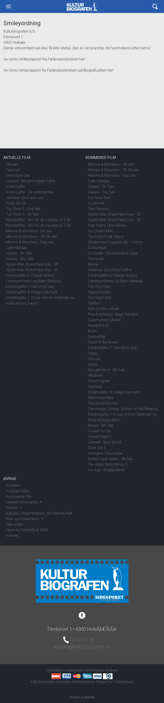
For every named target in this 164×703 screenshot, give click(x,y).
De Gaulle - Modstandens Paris (113, 253)
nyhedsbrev (55, 670)
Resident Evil (98, 325)
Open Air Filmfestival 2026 (27, 530)
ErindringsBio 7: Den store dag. (30, 286)
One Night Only (100, 297)
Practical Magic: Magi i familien (113, 314)
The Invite (96, 259)
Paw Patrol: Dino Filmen (107, 225)
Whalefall (95, 375)
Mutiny (93, 264)
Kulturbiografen (82, 6)
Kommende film (19, 496)
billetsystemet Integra (89, 682)
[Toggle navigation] (8, 6)
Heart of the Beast (103, 342)
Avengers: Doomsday (105, 453)
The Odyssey (98, 209)
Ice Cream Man (100, 231)
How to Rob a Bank (103, 309)
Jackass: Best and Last (25, 197)
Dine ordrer (15, 524)
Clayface (95, 386)
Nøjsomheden (99, 292)
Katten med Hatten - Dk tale (110, 459)
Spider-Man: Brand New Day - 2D (32, 264)
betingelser (75, 670)
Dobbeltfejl (96, 336)
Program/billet (17, 491)
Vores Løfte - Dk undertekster (30, 192)
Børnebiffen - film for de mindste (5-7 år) (38, 225)
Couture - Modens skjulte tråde (30, 181)
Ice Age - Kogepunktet (106, 470)
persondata (94, 670)
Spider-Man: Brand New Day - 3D (32, 270)
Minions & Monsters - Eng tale (30, 242)
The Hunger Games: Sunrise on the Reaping (123, 409)
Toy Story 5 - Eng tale (23, 209)
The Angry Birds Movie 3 (107, 464)
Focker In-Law (99, 431)
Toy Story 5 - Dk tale (22, 214)
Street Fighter (99, 381)
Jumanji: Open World (104, 442)
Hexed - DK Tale (101, 425)
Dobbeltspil (97, 247)
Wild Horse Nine (100, 397)
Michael (12, 164)
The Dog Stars (99, 286)
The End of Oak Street (106, 236)
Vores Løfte (15, 186)
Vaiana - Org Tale (19, 259)
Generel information (22, 502)
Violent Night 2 (99, 436)
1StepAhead (123, 682)
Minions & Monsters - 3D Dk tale (31, 236)
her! (82, 59)
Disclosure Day (18, 175)
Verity (92, 364)
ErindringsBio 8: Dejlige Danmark (32, 292)
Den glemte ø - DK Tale (106, 370)
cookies (111, 670)
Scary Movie (16, 203)
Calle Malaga (16, 247)
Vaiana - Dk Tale (19, 253)
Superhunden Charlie (104, 320)
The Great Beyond (102, 403)
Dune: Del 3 (97, 448)
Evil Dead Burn (99, 197)
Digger (93, 353)
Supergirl (13, 170)
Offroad (94, 359)
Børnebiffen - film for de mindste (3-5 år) (38, 220)
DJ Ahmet (96, 203)
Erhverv (12, 507)
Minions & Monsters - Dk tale (29, 231)
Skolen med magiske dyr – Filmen (115, 242)
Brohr (92, 331)
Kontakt (12, 535)
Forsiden (13, 485)
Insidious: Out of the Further (110, 270)
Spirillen (94, 303)
